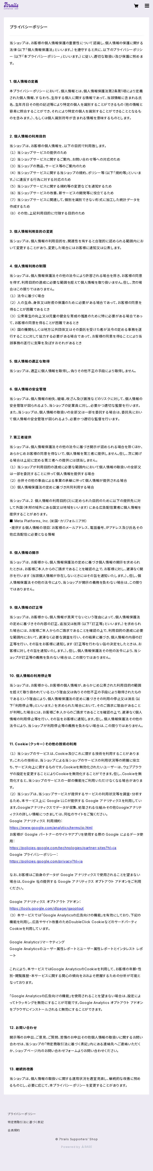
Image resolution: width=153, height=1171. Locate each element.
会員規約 (14, 1130)
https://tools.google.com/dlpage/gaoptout (47, 908)
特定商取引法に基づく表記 (26, 1122)
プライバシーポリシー (22, 1114)
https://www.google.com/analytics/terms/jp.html (51, 828)
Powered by (76, 1147)
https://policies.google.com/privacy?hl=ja (46, 861)
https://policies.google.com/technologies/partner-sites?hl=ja (63, 848)
